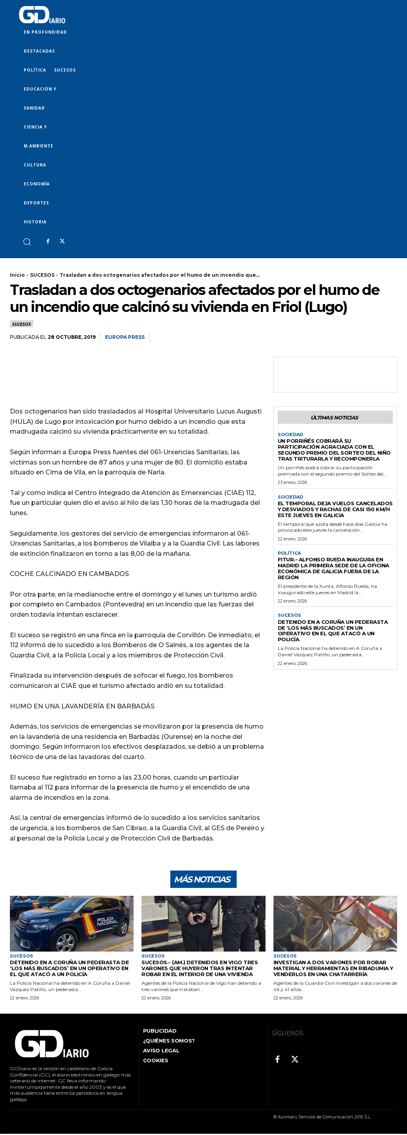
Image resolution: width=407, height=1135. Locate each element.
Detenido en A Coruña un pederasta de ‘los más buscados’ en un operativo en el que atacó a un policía (333, 631)
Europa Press (125, 337)
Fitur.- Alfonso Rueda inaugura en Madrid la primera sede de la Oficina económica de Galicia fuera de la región (333, 568)
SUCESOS (42, 275)
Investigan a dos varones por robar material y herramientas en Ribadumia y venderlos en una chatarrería (333, 969)
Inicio (17, 275)
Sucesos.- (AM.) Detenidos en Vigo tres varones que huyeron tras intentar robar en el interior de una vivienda (199, 969)
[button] (27, 241)
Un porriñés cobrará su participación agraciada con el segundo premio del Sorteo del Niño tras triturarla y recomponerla (334, 450)
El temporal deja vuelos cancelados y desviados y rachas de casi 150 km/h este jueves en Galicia (335, 509)
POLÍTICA (289, 553)
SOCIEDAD (290, 434)
